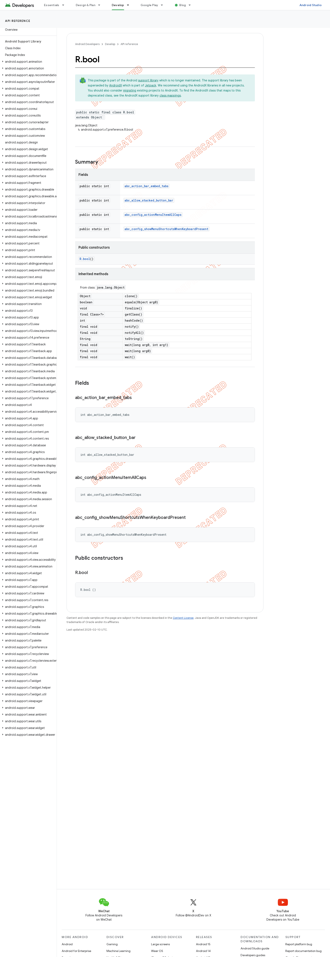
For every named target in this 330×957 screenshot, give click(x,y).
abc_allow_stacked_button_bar (149, 200)
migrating (129, 90)
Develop (110, 44)
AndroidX (115, 85)
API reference (18, 21)
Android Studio (310, 5)
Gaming (112, 944)
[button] (27, 61)
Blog (182, 5)
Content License (183, 618)
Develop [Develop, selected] (118, 5)
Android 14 (203, 951)
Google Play (149, 5)
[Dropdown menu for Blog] (191, 5)
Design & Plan (85, 5)
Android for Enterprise (76, 951)
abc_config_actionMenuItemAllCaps (153, 215)
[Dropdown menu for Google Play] (163, 5)
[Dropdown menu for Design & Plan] (101, 5)
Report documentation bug (303, 951)
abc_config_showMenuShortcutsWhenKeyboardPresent (166, 229)
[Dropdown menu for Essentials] (65, 5)
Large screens (160, 944)
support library (148, 80)
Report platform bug (298, 944)
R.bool (85, 259)
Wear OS (157, 951)
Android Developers (87, 44)
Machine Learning (118, 951)
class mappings (170, 95)
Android (67, 944)
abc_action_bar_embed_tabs (146, 186)
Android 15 (203, 944)
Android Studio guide (255, 948)
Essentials (51, 5)
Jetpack (150, 85)
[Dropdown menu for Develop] (130, 5)
